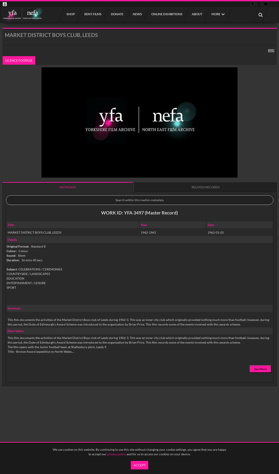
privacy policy (116, 454)
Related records (205, 187)
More (215, 14)
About (197, 14)
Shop (70, 14)
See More (260, 369)
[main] (139, 218)
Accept (140, 465)
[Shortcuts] (271, 49)
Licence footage (18, 60)
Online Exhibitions (166, 14)
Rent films (92, 14)
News (137, 14)
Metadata (68, 187)
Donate (117, 14)
